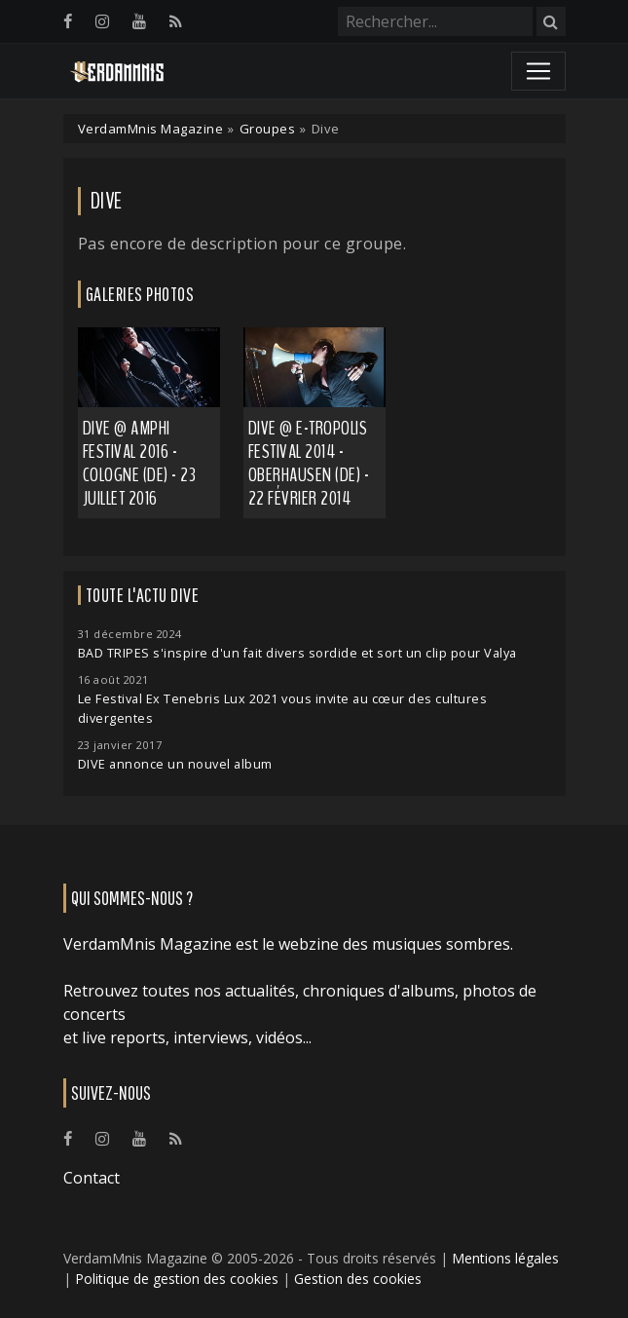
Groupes (268, 128)
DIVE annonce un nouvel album (175, 764)
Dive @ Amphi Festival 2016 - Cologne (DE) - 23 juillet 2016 (140, 463)
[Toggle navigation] (538, 71)
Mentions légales (505, 1258)
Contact (91, 1177)
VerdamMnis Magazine (151, 128)
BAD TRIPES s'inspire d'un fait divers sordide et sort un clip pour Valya (297, 653)
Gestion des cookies (358, 1278)
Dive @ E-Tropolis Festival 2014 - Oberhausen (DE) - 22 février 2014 (309, 463)
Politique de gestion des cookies (176, 1278)
